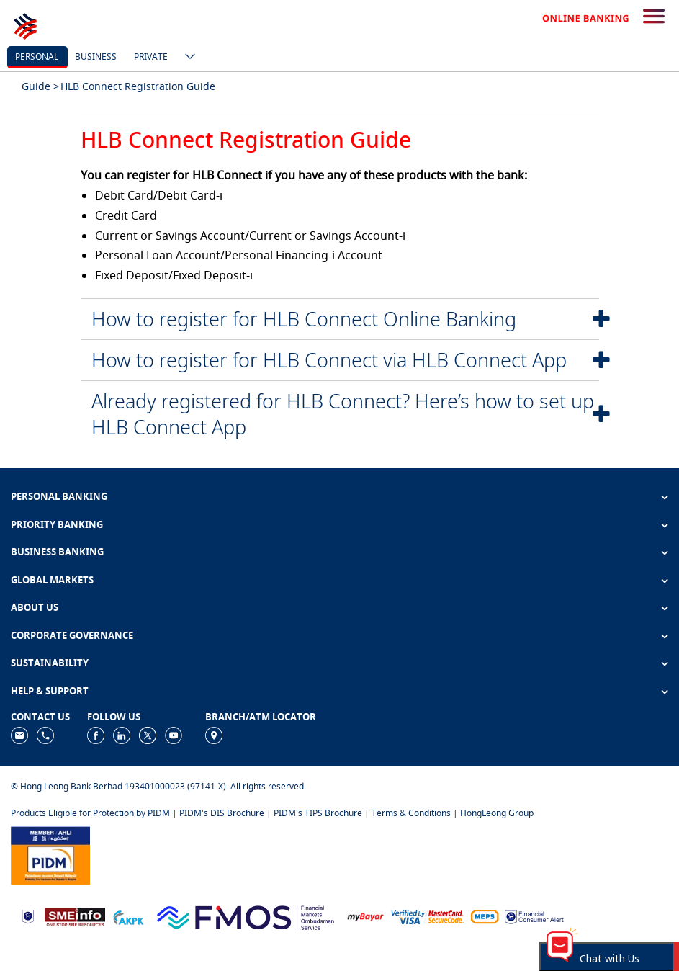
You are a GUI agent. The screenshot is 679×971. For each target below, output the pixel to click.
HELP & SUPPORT (50, 690)
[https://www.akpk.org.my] (128, 916)
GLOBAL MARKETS (52, 579)
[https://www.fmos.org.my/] (245, 916)
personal (36, 56)
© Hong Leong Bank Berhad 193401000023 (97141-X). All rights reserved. (158, 786)
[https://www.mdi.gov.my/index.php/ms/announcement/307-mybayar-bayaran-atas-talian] (365, 916)
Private (151, 56)
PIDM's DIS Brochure (221, 813)
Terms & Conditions (411, 813)
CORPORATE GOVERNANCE (72, 635)
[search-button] (653, 17)
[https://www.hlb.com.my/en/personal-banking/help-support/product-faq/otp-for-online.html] (427, 916)
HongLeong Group (497, 813)
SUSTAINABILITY (50, 662)
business (96, 56)
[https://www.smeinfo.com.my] (75, 916)
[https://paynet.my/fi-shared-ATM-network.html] (484, 916)
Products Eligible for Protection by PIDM (90, 813)
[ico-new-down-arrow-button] (186, 57)
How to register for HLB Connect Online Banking (303, 318)
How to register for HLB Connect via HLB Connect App (329, 359)
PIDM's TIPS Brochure (318, 813)
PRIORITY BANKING (57, 524)
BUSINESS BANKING (57, 551)
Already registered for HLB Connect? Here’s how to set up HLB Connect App (342, 414)
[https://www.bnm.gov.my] (28, 916)
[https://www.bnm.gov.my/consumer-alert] (534, 916)
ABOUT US (34, 607)
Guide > (40, 86)
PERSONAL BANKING (59, 496)
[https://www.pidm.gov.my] (50, 854)
